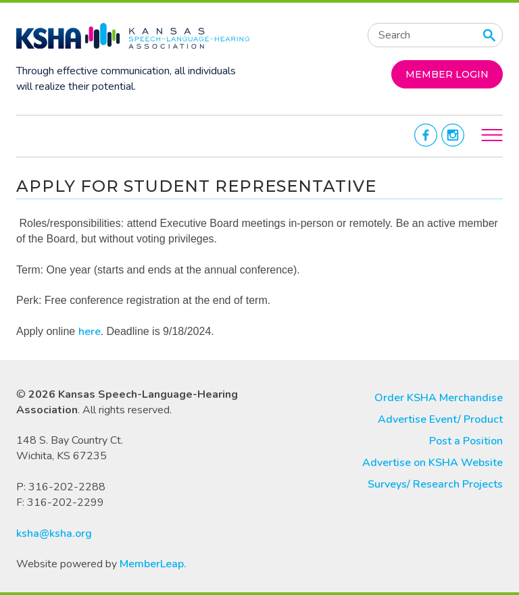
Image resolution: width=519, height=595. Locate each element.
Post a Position (466, 441)
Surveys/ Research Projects (435, 484)
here (89, 331)
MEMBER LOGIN (447, 74)
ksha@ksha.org (54, 533)
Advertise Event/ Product (440, 419)
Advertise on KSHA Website (432, 462)
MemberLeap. (153, 564)
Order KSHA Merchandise (438, 397)
